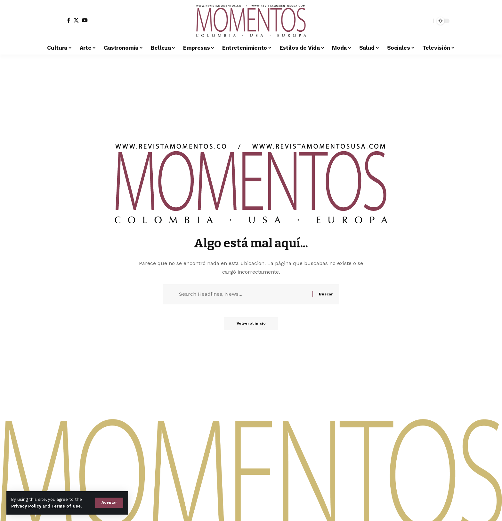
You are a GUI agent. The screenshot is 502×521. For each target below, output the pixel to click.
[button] (109, 503)
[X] (76, 20)
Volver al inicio (251, 324)
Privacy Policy (26, 506)
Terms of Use (66, 506)
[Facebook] (69, 20)
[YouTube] (84, 20)
